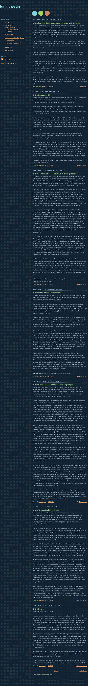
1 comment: (83, 165)
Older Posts (83, 671)
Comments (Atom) (47, 674)
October (7, 47)
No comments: (82, 666)
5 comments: (82, 600)
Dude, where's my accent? (49, 293)
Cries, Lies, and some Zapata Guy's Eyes (55, 385)
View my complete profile (9, 63)
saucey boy (7, 59)
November (8, 25)
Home (56, 671)
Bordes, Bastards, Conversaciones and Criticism (59, 23)
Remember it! (44, 95)
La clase (42, 609)
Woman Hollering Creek (48, 510)
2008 (5, 22)
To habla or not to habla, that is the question (57, 174)
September (8, 50)
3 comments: (82, 86)
